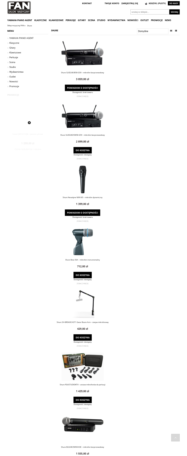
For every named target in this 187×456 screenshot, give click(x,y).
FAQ (52, 431)
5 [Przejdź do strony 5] (121, 414)
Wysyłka (10, 431)
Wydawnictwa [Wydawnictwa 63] (16, 71)
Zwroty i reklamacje (15, 439)
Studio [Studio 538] (12, 66)
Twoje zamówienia (101, 431)
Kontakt (53, 435)
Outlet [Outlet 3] (12, 76)
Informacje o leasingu (146, 443)
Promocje (14, 86)
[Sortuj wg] (152, 31)
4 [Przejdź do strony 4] (118, 414)
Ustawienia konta (101, 435)
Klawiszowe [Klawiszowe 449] (15, 52)
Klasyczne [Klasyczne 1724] (14, 42)
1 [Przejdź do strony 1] (109, 414)
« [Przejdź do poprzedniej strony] (106, 414)
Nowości (13, 81)
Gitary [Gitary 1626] (12, 47)
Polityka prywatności (146, 439)
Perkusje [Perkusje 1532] (13, 57)
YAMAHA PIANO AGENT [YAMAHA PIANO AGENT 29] (21, 38)
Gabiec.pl (101, 455)
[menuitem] (20, 20)
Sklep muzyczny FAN (15, 25)
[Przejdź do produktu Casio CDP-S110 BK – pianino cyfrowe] (27, 121)
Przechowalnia (100, 439)
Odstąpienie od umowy (17, 435)
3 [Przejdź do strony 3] (115, 414)
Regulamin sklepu (144, 435)
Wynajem (141, 446)
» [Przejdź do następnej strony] (124, 414)
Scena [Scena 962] (12, 62)
